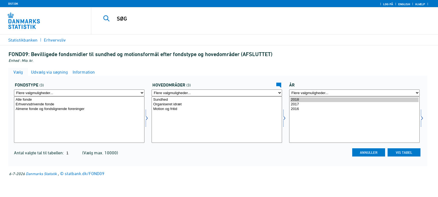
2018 (354, 99)
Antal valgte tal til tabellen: (39, 152)
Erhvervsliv (55, 39)
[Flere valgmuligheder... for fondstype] (79, 92)
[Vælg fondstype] (79, 119)
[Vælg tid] (354, 119)
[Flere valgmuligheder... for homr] (217, 92)
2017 (354, 104)
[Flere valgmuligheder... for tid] (354, 92)
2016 (354, 109)
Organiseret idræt (217, 104)
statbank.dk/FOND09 (84, 173)
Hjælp (420, 4)
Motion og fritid (217, 109)
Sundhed (217, 99)
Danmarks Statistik (41, 173)
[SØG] (251, 18)
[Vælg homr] (217, 119)
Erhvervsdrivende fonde (79, 104)
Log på (388, 4)
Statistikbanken (23, 39)
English (404, 4)
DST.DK (13, 3)
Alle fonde (79, 99)
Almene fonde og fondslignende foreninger (79, 109)
